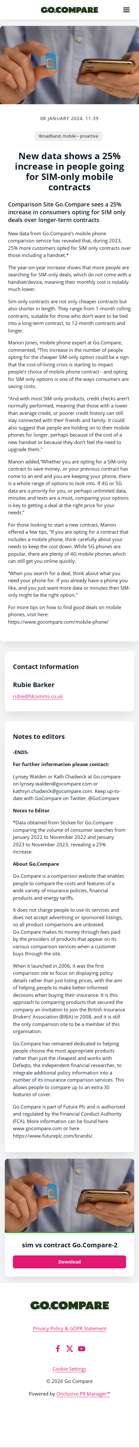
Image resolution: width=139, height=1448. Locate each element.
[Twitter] (69, 1348)
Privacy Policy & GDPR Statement (69, 1328)
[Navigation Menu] (126, 10)
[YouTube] (81, 1348)
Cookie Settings (69, 1368)
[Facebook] (57, 1348)
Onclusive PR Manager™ (83, 1393)
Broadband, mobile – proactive (68, 136)
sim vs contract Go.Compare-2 (69, 1245)
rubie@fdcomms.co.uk (38, 696)
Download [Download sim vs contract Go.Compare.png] (69, 1262)
